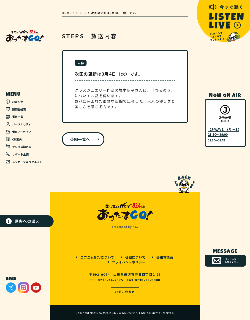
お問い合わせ (125, 292)
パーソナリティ (18, 124)
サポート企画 (17, 154)
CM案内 (14, 139)
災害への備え (23, 221)
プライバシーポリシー (129, 262)
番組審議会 (164, 257)
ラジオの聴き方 (18, 146)
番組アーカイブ (18, 132)
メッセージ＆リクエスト (24, 162)
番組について (135, 257)
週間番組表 (16, 109)
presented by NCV (125, 227)
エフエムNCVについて (97, 257)
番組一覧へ (80, 139)
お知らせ (14, 101)
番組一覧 (14, 117)
